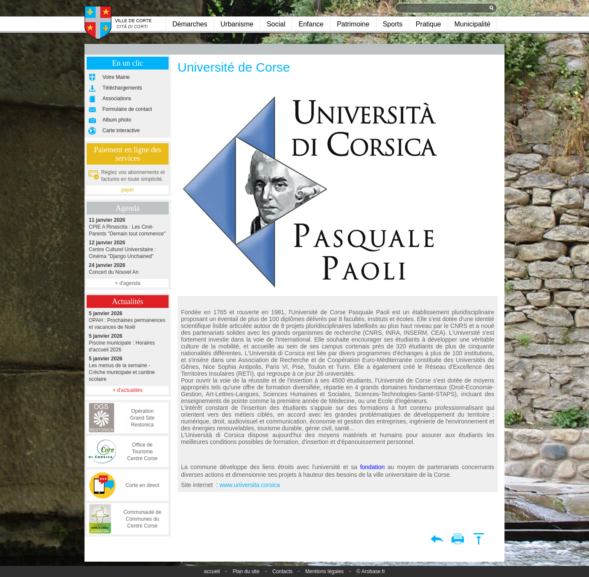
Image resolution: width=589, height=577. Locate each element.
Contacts (282, 571)
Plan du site (246, 571)
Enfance (311, 24)
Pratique (428, 24)
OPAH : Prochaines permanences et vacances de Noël (127, 320)
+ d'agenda (127, 283)
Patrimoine (353, 24)
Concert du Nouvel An (127, 268)
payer (127, 190)
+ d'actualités (128, 390)
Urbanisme (237, 24)
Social (276, 24)
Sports (392, 24)
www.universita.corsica (249, 484)
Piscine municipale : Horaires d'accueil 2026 (127, 343)
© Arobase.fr (370, 571)
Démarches (189, 24)
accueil (212, 571)
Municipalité (472, 24)
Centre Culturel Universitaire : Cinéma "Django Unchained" (127, 249)
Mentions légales (324, 571)
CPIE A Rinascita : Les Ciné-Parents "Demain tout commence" (127, 227)
